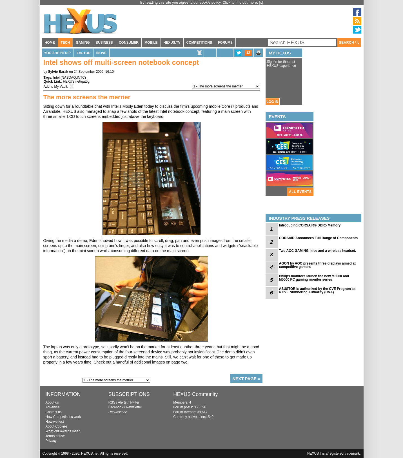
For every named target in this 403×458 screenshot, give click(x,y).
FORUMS (225, 43)
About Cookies (57, 426)
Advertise (53, 407)
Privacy (51, 441)
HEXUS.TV (172, 43)
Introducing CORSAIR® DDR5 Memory (310, 225)
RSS (111, 402)
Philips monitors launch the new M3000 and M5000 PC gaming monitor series (314, 277)
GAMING (83, 43)
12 (248, 53)
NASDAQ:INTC (73, 78)
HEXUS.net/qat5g (76, 81)
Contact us (54, 412)
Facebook (115, 407)
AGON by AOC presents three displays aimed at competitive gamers (317, 265)
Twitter (134, 402)
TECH (65, 43)
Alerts (122, 402)
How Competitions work (63, 417)
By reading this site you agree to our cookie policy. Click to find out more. (199, 2)
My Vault (60, 87)
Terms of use (55, 436)
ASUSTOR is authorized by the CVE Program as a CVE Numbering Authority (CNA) (317, 290)
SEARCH (349, 43)
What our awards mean (63, 431)
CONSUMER (129, 43)
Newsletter (134, 407)
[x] (261, 2)
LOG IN (272, 102)
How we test (55, 422)
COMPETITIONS (199, 43)
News (101, 53)
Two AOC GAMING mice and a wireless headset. (317, 250)
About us (52, 402)
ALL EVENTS (300, 192)
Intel (56, 78)
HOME (50, 43)
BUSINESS (104, 43)
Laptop (83, 53)
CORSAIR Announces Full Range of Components (318, 238)
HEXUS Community (195, 394)
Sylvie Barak (58, 72)
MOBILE (151, 43)
